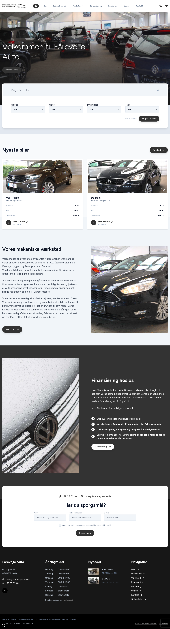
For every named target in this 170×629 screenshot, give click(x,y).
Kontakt (139, 6)
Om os (126, 6)
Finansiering (96, 6)
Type (127, 104)
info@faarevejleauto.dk (96, 496)
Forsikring (112, 6)
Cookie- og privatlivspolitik (146, 624)
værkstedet (68, 600)
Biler (44, 6)
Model (52, 104)
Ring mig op (85, 533)
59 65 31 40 (68, 496)
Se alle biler (159, 150)
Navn (36, 513)
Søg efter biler (149, 118)
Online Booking (11, 70)
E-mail (106, 513)
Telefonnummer (75, 513)
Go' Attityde (163, 624)
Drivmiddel (92, 104)
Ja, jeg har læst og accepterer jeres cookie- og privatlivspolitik (86, 525)
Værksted (12, 329)
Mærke (14, 104)
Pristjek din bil (59, 6)
